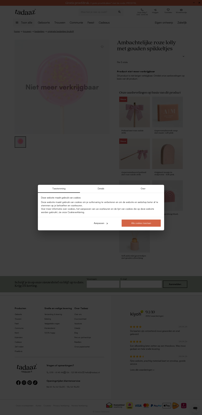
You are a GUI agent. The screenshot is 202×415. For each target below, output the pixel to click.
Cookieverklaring (76, 212)
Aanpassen (101, 223)
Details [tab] (101, 188)
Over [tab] (143, 188)
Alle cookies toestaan (141, 223)
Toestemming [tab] (59, 188)
